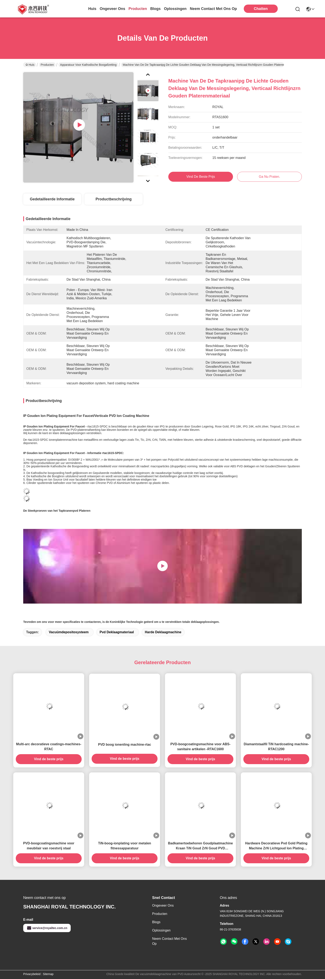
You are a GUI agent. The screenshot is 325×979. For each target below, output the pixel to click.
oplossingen (175, 9)
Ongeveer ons (163, 905)
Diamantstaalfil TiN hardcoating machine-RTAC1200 (276, 746)
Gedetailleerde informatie (52, 199)
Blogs (156, 922)
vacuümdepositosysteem (69, 632)
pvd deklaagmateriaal (116, 632)
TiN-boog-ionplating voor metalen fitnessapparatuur (124, 845)
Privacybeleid (31, 974)
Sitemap (48, 974)
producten (138, 9)
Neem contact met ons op (169, 941)
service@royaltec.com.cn (47, 928)
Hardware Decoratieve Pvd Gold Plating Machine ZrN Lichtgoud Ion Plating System (276, 846)
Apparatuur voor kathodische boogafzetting (88, 64)
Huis (92, 9)
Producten (47, 64)
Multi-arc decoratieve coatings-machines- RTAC (48, 746)
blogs (155, 9)
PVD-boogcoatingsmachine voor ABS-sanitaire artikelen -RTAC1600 (200, 746)
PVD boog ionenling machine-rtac (124, 744)
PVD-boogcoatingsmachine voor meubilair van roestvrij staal (48, 845)
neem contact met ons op (213, 9)
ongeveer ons (112, 9)
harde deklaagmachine (163, 632)
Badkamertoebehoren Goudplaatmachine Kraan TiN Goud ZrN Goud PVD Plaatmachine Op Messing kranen (200, 846)
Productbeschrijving (114, 199)
